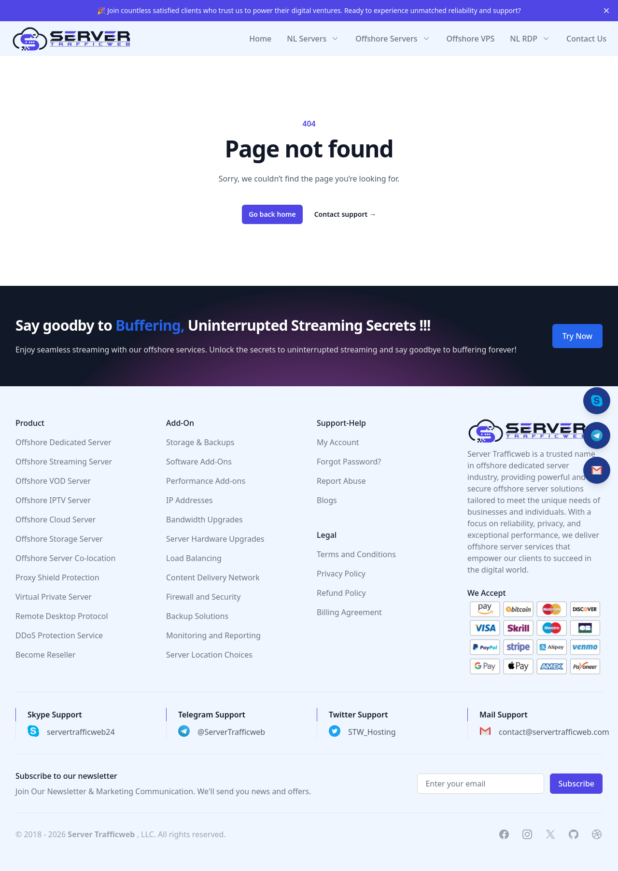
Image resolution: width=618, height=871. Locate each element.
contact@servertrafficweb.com (554, 732)
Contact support (345, 214)
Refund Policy (341, 593)
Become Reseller (45, 654)
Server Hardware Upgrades (215, 539)
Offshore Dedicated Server (63, 442)
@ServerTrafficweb (231, 732)
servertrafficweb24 (81, 732)
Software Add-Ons (199, 461)
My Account (338, 442)
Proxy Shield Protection (57, 577)
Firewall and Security (203, 596)
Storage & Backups (200, 442)
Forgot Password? (349, 461)
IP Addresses (189, 500)
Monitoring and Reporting (213, 635)
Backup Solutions (197, 616)
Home (260, 38)
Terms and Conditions (356, 554)
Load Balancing (194, 558)
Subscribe (576, 783)
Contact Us (586, 38)
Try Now (577, 336)
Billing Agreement (349, 612)
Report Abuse (341, 481)
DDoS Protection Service (59, 635)
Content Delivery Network (213, 577)
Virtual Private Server (53, 596)
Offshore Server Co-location (65, 558)
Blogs (327, 500)
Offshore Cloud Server (55, 519)
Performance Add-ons (205, 481)
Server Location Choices (209, 654)
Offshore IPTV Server (53, 500)
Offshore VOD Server (53, 481)
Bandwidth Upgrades (204, 519)
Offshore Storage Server (59, 539)
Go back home (272, 214)
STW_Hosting (372, 732)
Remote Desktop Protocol (61, 616)
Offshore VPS (471, 38)
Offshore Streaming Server (63, 461)
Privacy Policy (341, 573)
